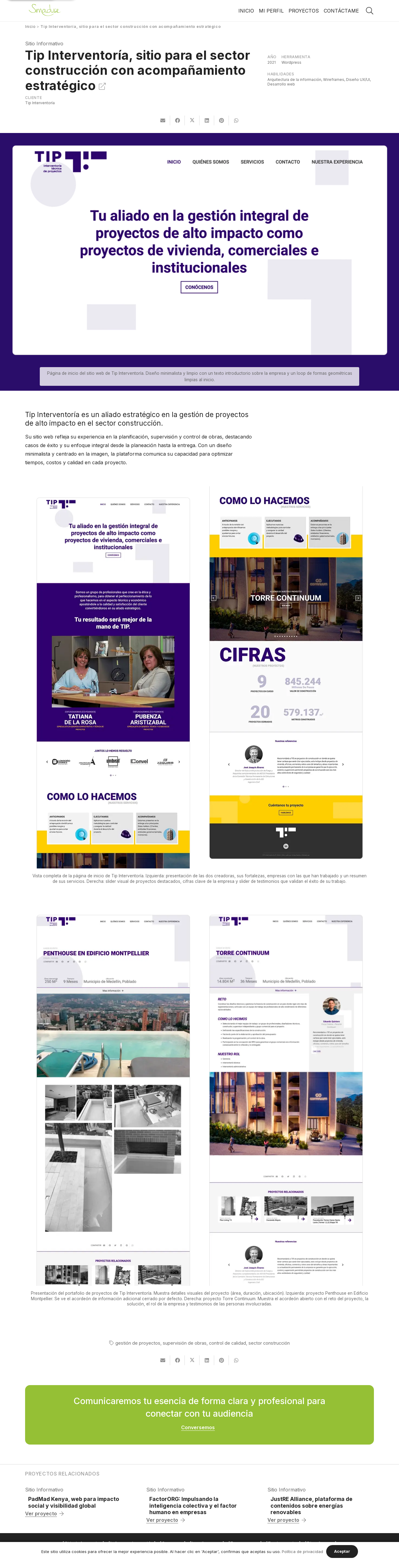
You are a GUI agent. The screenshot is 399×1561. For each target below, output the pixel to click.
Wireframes (333, 79)
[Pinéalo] (221, 120)
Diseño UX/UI (358, 79)
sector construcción (269, 1343)
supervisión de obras (185, 1343)
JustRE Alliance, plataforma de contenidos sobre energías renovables (311, 1505)
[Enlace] (45, 10)
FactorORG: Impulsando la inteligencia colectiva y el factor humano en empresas (193, 1505)
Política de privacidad (302, 1551)
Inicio (30, 26)
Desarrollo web (281, 84)
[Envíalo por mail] (162, 120)
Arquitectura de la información (294, 79)
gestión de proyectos (137, 1343)
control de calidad (227, 1343)
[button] (369, 10)
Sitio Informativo (44, 43)
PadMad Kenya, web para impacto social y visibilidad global (73, 1502)
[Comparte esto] (177, 120)
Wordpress (291, 62)
